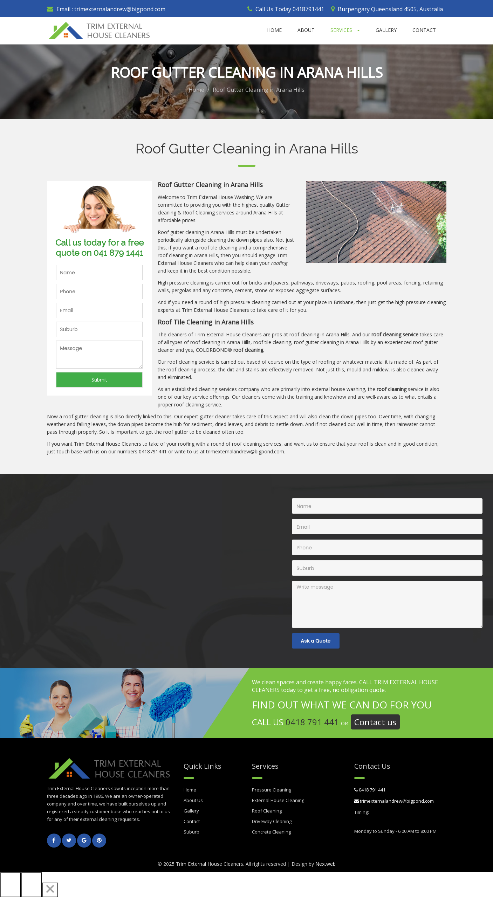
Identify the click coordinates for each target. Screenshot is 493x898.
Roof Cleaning (267, 811)
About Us (193, 801)
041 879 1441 (118, 253)
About (306, 30)
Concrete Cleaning (271, 832)
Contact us (375, 722)
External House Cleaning (278, 801)
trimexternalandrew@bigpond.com (119, 9)
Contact (424, 30)
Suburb (191, 832)
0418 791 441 (312, 722)
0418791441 (308, 9)
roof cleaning (172, 256)
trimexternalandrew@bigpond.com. (245, 452)
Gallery (386, 30)
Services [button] (345, 30)
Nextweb (325, 864)
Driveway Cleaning (272, 822)
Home (274, 30)
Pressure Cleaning (271, 790)
